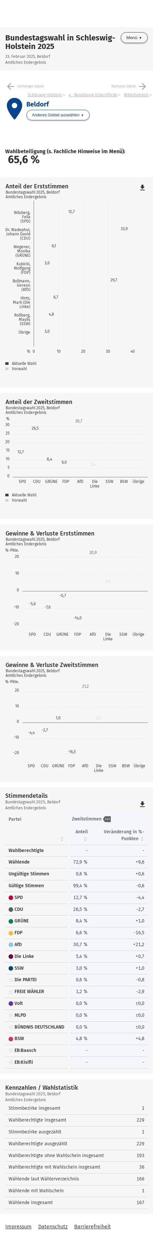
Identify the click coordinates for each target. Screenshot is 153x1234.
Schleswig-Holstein (45, 95)
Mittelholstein (136, 95)
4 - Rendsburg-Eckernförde (93, 95)
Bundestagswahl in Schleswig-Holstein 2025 (60, 42)
